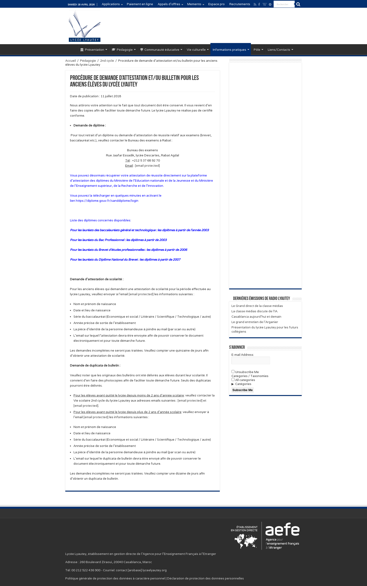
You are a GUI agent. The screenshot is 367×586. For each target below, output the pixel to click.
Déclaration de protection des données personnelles (205, 578)
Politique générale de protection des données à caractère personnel (115, 578)
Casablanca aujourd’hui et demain (256, 317)
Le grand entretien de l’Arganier (254, 322)
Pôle (257, 50)
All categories (243, 380)
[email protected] (190, 401)
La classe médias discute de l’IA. (254, 311)
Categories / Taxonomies (249, 376)
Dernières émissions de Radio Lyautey (261, 298)
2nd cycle (107, 61)
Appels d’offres (169, 4)
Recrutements (239, 4)
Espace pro (216, 4)
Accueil (71, 49)
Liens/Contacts (279, 50)
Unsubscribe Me (245, 372)
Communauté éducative (159, 50)
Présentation (92, 50)
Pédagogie (122, 50)
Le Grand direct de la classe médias (257, 306)
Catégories (243, 384)
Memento (194, 4)
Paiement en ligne (140, 4)
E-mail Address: (242, 355)
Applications (111, 4)
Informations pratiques (229, 50)
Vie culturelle (196, 50)
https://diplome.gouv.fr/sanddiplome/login (107, 201)
